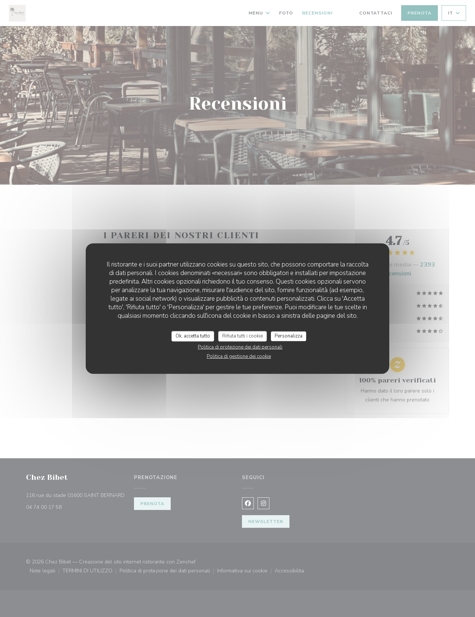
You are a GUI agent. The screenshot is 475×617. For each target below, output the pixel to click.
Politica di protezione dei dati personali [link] (240, 346)
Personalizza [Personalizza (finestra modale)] (288, 336)
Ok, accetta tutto (193, 336)
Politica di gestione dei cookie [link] (239, 356)
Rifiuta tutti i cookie (242, 336)
